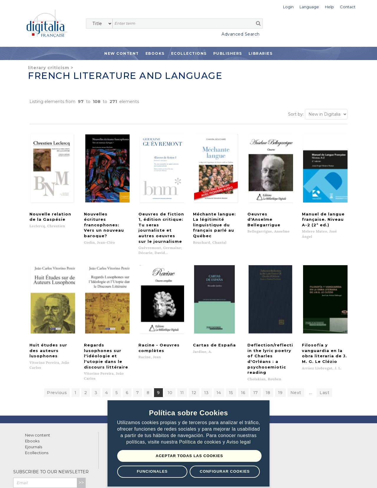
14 (218, 359)
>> (81, 449)
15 (231, 359)
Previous (57, 359)
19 (280, 359)
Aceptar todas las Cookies (189, 456)
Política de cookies (201, 442)
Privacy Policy (73, 462)
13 (206, 359)
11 (182, 359)
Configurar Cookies (225, 471)
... (310, 359)
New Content (121, 53)
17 (255, 359)
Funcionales (152, 471)
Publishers (227, 53)
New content (37, 401)
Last (324, 359)
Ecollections (189, 53)
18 (268, 359)
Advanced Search (240, 34)
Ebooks (155, 53)
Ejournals (33, 413)
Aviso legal (238, 442)
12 (194, 359)
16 (243, 359)
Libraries (261, 53)
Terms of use (35, 477)
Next (295, 359)
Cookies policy (101, 477)
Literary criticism (48, 67)
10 (170, 359)
